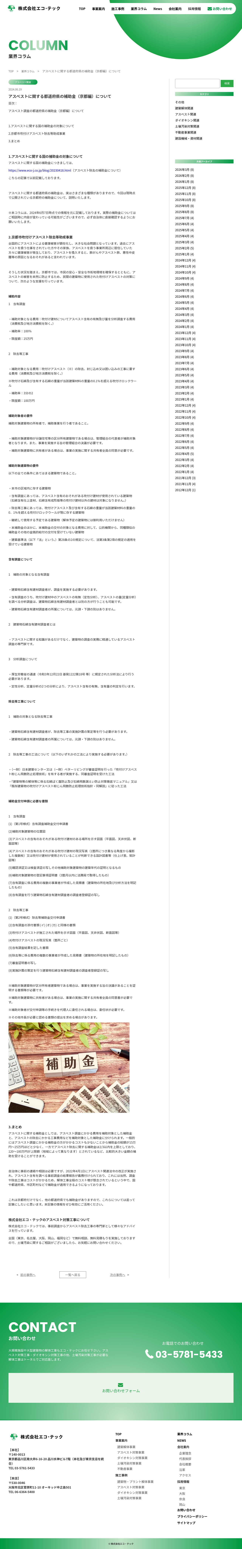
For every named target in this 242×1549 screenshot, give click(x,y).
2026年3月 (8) (184, 169)
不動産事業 (124, 1468)
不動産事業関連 (185, 132)
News (158, 8)
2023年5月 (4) (184, 375)
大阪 (182, 1493)
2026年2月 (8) (184, 175)
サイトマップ (186, 1522)
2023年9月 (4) (184, 351)
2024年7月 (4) (184, 290)
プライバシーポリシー (192, 1516)
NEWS (181, 1440)
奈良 (182, 1499)
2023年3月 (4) (184, 387)
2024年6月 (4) (184, 296)
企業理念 (185, 1453)
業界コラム (139, 8)
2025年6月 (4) (184, 224)
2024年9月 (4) (184, 278)
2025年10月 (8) (185, 199)
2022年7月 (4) (184, 435)
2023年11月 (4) (185, 338)
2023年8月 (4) (184, 357)
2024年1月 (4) (184, 326)
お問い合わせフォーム (121, 1388)
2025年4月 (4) (184, 236)
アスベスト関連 (23, 82)
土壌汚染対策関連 (187, 126)
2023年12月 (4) (185, 332)
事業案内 (98, 8)
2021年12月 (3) (185, 478)
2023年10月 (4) (185, 345)
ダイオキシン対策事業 (132, 1457)
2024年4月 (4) (184, 308)
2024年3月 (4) (184, 314)
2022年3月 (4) (184, 459)
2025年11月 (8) (185, 193)
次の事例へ (117, 1274)
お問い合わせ (220, 8)
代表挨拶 (185, 1458)
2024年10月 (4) (185, 272)
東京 (182, 1488)
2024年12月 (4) (185, 260)
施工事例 (117, 8)
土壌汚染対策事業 (129, 1463)
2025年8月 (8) (184, 212)
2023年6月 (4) (184, 369)
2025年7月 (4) (184, 218)
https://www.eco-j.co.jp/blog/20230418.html (40, 170)
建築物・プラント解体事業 (135, 1481)
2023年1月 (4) (184, 399)
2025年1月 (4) (184, 254)
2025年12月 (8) (185, 187)
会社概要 (185, 1464)
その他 (179, 102)
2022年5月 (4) (184, 447)
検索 (227, 83)
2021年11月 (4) (185, 484)
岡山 (182, 1504)
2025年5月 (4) (184, 230)
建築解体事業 (126, 1447)
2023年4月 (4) (184, 381)
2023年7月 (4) (184, 363)
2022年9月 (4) (184, 423)
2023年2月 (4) (184, 393)
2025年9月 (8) (184, 205)
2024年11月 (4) (185, 266)
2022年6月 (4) (184, 441)
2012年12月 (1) (185, 490)
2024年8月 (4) (184, 284)
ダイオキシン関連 (187, 120)
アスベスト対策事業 (130, 1452)
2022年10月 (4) (185, 417)
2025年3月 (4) (184, 242)
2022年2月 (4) (184, 465)
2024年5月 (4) (184, 302)
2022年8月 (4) (184, 429)
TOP (82, 8)
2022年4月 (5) (184, 453)
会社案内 (175, 8)
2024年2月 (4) (184, 320)
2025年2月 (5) (184, 248)
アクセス (185, 1475)
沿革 (182, 1469)
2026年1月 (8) (184, 181)
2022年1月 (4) (184, 471)
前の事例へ (28, 1274)
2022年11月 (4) (185, 411)
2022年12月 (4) (185, 405)
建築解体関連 (184, 108)
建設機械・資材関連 (188, 138)
